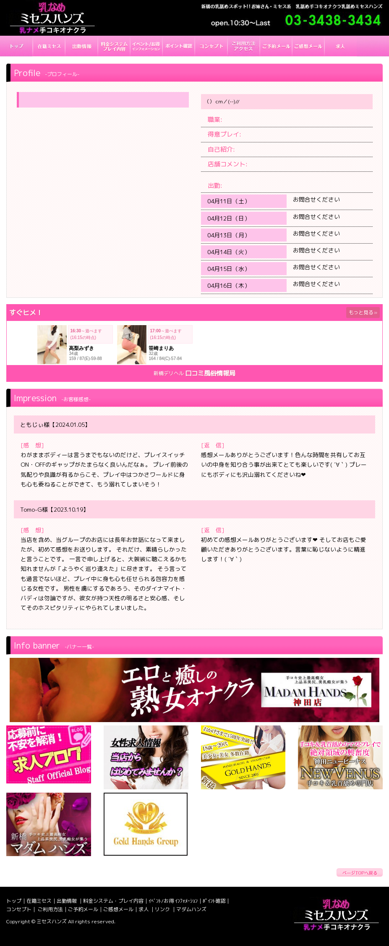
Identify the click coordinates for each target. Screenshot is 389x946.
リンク (163, 909)
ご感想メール (118, 909)
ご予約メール (83, 909)
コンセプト (18, 909)
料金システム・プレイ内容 (113, 900)
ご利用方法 (50, 909)
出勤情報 (67, 900)
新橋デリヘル (169, 373)
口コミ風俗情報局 (210, 373)
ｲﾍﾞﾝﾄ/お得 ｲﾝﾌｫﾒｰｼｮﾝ (173, 900)
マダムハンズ (191, 909)
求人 (144, 909)
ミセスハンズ (52, 921)
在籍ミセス (39, 900)
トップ (13, 900)
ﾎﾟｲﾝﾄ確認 (214, 900)
